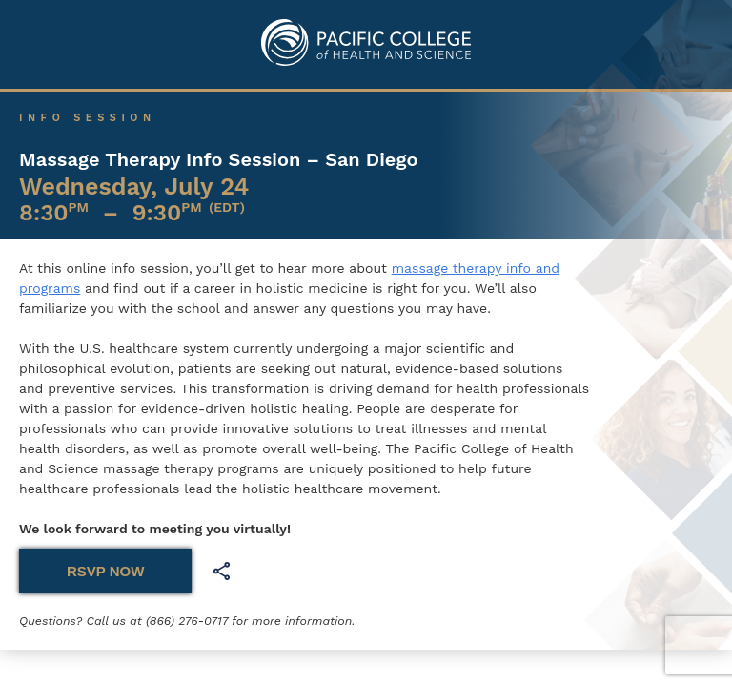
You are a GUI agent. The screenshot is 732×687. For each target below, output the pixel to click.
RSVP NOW (105, 571)
